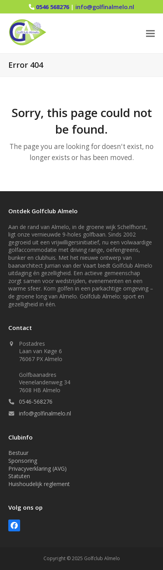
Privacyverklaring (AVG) (37, 468)
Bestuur (18, 452)
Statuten (19, 476)
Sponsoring (22, 460)
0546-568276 (35, 401)
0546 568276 (53, 7)
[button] (150, 33)
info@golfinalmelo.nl (104, 7)
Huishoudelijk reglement (39, 484)
